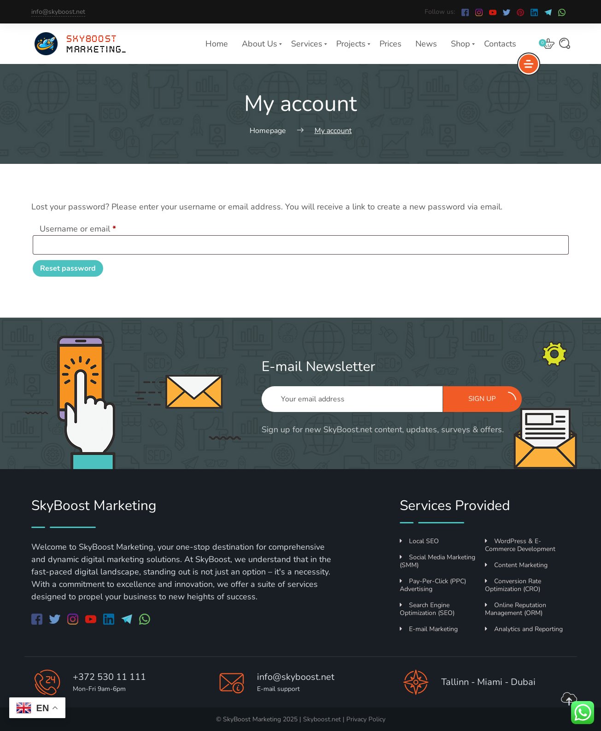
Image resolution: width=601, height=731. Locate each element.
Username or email (78, 228)
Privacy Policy (365, 719)
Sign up (492, 398)
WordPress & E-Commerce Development (520, 545)
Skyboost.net (322, 719)
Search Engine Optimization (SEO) (427, 609)
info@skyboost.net (58, 11)
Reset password (68, 268)
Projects (351, 44)
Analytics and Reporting (524, 629)
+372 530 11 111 (109, 677)
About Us (259, 44)
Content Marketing (516, 565)
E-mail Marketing (429, 629)
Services (306, 44)
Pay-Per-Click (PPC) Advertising (433, 585)
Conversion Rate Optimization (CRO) (513, 585)
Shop (460, 44)
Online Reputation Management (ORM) (515, 609)
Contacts (500, 44)
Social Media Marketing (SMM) (437, 561)
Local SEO (419, 541)
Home (216, 44)
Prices (390, 44)
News (426, 44)
